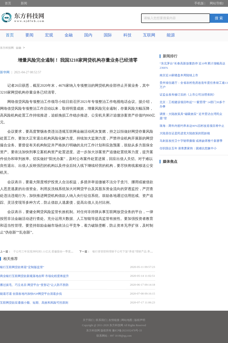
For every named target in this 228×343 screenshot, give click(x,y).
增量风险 (30, 242)
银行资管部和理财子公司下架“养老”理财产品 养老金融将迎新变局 (132, 251)
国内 (88, 35)
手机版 (199, 3)
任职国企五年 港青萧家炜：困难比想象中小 (188, 148)
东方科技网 (7, 47)
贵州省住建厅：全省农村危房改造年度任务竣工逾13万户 (194, 85)
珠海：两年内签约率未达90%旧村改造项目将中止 (192, 125)
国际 (108, 35)
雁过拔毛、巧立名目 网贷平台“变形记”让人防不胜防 (34, 285)
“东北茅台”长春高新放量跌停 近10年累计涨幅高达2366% (192, 65)
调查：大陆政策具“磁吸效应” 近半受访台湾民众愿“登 (191, 116)
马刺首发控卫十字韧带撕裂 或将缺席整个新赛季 (191, 140)
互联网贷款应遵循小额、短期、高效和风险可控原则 (34, 302)
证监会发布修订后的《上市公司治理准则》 (188, 94)
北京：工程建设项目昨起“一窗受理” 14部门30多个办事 (192, 104)
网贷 (57, 242)
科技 (127, 35)
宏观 (49, 35)
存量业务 (45, 242)
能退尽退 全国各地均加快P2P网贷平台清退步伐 (31, 293)
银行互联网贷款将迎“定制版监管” (22, 267)
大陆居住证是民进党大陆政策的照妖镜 (185, 133)
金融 (69, 35)
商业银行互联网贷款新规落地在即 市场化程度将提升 (34, 276)
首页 (8, 3)
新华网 (5, 72)
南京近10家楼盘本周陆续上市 (179, 75)
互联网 (149, 35)
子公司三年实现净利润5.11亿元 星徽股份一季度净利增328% (49, 251)
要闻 (29, 35)
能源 (171, 35)
